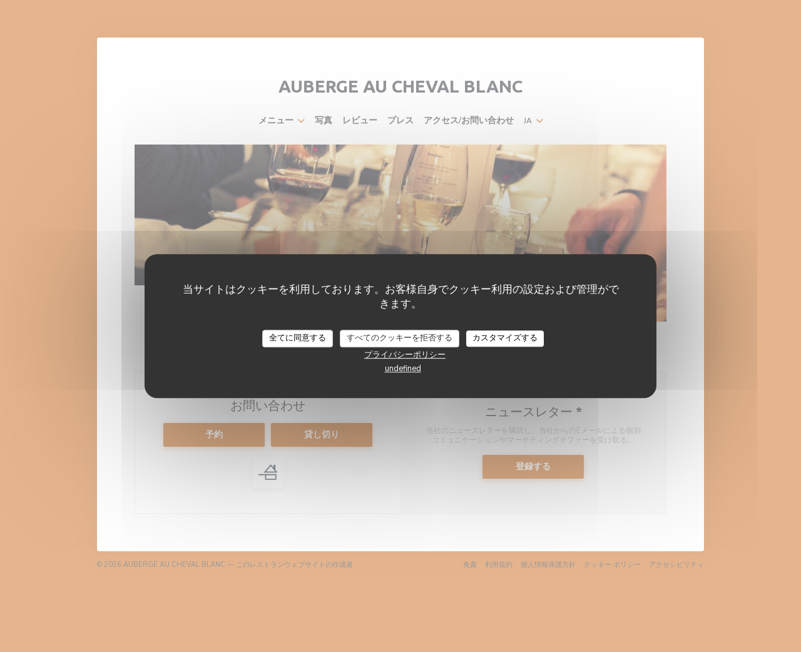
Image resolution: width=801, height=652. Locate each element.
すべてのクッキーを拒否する (399, 338)
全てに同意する (297, 338)
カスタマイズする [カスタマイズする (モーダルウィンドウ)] (505, 338)
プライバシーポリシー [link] (405, 354)
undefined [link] (403, 368)
